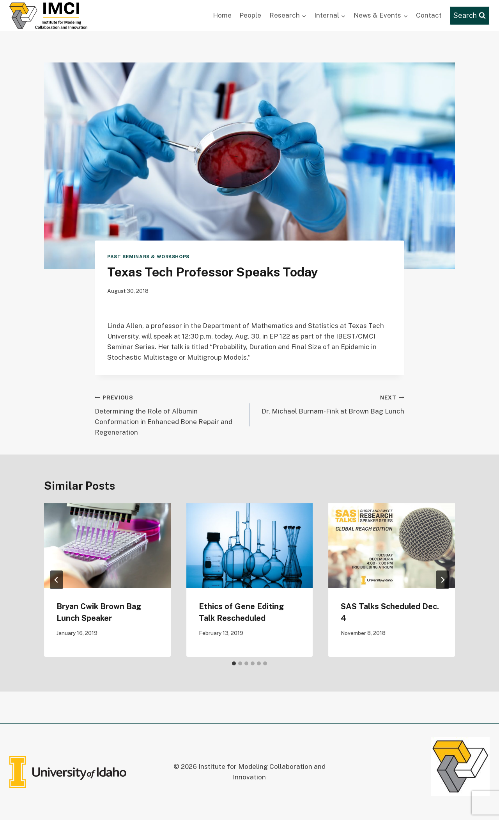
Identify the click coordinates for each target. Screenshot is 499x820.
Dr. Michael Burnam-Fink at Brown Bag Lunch (330, 403)
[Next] (442, 579)
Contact (429, 15)
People (250, 15)
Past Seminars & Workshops (148, 256)
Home (222, 15)
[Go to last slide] (56, 579)
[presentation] (107, 545)
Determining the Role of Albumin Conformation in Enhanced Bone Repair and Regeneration (169, 414)
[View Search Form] (469, 15)
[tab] (234, 663)
